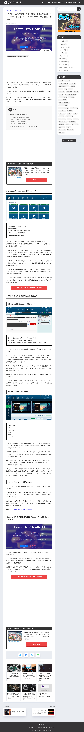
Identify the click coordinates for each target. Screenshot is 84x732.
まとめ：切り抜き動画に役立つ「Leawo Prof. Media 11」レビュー (27, 126)
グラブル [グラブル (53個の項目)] (71, 97)
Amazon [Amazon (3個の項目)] (67, 81)
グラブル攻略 (64, 65)
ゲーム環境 (63, 44)
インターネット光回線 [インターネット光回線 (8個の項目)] (70, 94)
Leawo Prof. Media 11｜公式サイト (23, 509)
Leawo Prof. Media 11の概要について (19, 114)
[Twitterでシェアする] (20, 655)
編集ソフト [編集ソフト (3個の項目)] (62, 127)
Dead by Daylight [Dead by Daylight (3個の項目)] (63, 84)
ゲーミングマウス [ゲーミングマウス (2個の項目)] (63, 105)
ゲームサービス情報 (66, 68)
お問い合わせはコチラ (69, 140)
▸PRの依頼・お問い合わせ (73, 2)
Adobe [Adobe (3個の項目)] (61, 81)
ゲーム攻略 (64, 71)
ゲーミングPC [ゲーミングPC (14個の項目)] (63, 100)
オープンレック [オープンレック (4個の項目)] (63, 97)
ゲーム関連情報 (64, 62)
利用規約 (45, 727)
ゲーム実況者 (63, 41)
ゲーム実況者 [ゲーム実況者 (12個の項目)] (74, 108)
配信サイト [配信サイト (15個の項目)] (62, 130)
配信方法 (63, 59)
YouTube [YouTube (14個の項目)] (61, 92)
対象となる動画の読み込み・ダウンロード (21, 119)
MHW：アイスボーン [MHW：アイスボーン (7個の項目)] (64, 86)
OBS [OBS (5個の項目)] (60, 89)
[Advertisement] (29, 69)
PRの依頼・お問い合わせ (35, 727)
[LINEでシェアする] (38, 655)
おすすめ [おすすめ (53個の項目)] (69, 92)
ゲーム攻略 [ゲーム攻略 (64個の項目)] (62, 111)
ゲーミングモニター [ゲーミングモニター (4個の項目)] (63, 108)
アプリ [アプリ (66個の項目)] (61, 94)
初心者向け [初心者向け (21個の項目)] (72, 122)
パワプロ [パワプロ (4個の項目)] (61, 116)
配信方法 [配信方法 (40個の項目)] (61, 133)
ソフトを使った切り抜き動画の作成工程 (20, 117)
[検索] (79, 9)
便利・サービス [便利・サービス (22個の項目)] (63, 122)
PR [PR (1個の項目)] (65, 89)
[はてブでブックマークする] (32, 655)
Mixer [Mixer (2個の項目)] (73, 86)
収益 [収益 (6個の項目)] (67, 124)
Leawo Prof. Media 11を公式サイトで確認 (29, 287)
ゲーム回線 (64, 50)
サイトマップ (52, 727)
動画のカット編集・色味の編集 (18, 121)
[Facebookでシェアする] (26, 655)
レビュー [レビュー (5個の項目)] (76, 119)
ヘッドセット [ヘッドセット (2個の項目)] (62, 119)
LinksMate (36, 180)
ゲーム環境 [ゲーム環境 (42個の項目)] (62, 114)
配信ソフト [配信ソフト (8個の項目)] (70, 130)
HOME (42, 724)
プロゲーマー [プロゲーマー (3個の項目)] (69, 116)
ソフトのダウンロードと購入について (20, 123)
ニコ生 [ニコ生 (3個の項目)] (75, 114)
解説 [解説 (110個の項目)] (69, 127)
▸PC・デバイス (46, 2)
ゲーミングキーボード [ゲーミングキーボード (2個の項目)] (64, 103)
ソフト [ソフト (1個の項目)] (69, 114)
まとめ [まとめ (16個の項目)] (76, 92)
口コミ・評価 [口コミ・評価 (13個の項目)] (74, 124)
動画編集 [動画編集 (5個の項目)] (61, 124)
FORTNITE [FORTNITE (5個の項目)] (72, 84)
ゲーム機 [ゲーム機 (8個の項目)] (69, 111)
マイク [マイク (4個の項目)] (70, 119)
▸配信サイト (61, 2)
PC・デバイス (48, 661)
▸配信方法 (54, 2)
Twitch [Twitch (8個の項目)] (71, 89)
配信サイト (64, 56)
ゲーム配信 (63, 53)
